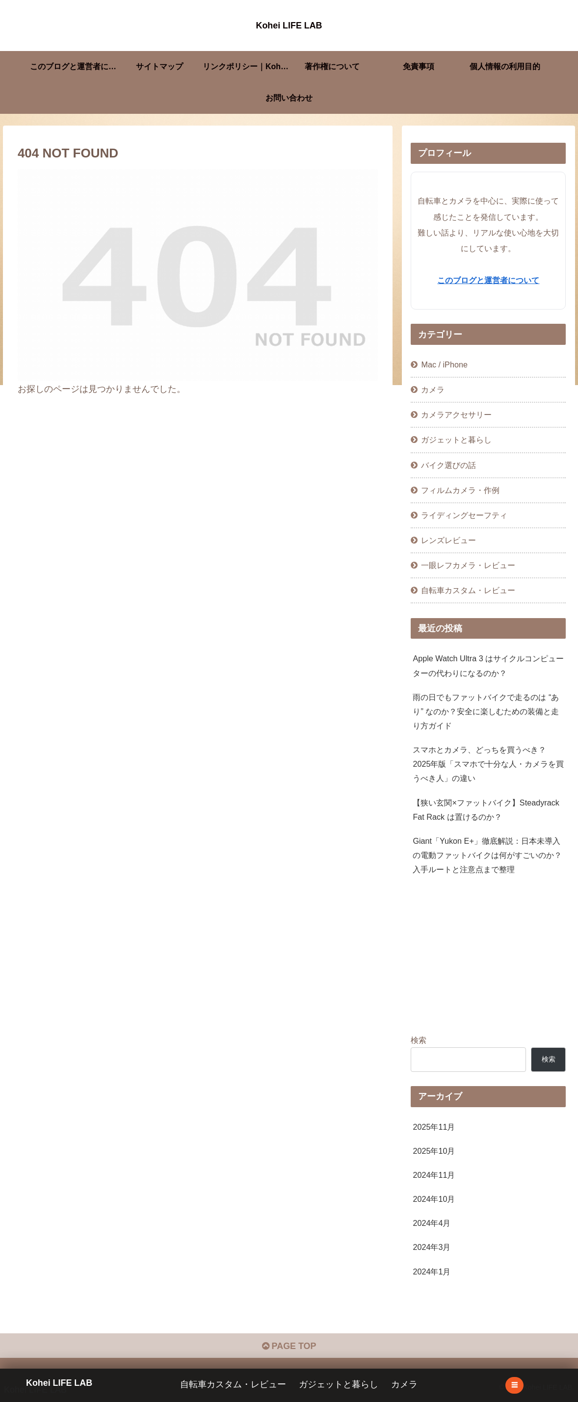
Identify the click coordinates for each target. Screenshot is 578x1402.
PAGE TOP (289, 1346)
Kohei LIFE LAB (59, 1382)
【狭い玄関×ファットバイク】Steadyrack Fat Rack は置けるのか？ (486, 809)
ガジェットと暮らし (339, 1384)
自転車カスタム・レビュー (234, 1384)
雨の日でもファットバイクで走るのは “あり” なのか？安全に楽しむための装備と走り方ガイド (486, 711)
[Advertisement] (488, 957)
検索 (418, 1040)
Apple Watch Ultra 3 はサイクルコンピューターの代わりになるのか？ (488, 665)
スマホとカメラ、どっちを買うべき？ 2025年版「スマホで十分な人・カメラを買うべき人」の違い (488, 763)
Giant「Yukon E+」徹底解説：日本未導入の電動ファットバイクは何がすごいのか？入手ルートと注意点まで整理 (487, 855)
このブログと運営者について (488, 280)
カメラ (405, 1384)
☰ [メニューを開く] (514, 1385)
